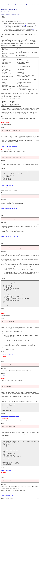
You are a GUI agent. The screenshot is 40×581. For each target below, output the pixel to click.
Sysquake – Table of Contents (8, 11)
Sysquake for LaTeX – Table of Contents (10, 14)
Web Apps (26, 4)
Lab (13, 6)
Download (3, 6)
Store (30, 4)
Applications (9, 6)
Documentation (35, 4)
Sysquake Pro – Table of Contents (9, 9)
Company (7, 4)
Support (16, 4)
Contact (11, 4)
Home (2, 4)
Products (21, 4)
